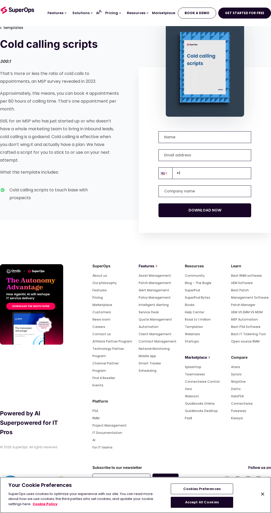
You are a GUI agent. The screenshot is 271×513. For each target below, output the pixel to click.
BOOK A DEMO (197, 13)
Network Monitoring (154, 348)
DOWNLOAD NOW (204, 210)
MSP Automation (244, 319)
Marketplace (102, 305)
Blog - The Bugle (198, 283)
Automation (148, 327)
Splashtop (193, 367)
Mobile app (147, 356)
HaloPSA (237, 396)
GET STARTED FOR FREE (244, 13)
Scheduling (147, 370)
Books (190, 305)
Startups (192, 341)
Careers (98, 327)
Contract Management (157, 341)
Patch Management (155, 283)
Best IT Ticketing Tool (248, 334)
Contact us (101, 334)
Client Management (155, 334)
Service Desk (149, 312)
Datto (236, 389)
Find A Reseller (103, 378)
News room (101, 319)
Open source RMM (245, 341)
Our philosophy (104, 283)
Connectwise (242, 403)
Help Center (194, 312)
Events (97, 385)
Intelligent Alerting (154, 305)
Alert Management (154, 290)
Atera (235, 367)
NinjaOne (238, 381)
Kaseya (237, 418)
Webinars (192, 334)
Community (195, 275)
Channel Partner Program (105, 367)
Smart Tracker (150, 363)
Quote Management (155, 319)
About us (99, 275)
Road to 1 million (198, 319)
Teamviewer (195, 374)
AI (93, 440)
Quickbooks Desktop (201, 411)
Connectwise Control (202, 381)
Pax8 (188, 418)
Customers (101, 312)
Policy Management (155, 297)
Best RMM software (246, 275)
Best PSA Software (246, 327)
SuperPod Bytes (197, 297)
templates (11, 27)
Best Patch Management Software (250, 294)
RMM (95, 418)
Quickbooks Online (200, 403)
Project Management (109, 425)
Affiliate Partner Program (112, 341)
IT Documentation (107, 433)
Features (99, 290)
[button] (165, 173)
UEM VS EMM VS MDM (247, 312)
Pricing (97, 297)
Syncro (236, 374)
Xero (188, 389)
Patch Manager (243, 305)
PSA (95, 411)
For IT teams (102, 447)
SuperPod (192, 290)
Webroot (192, 396)
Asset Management (155, 275)
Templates (194, 327)
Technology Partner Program (108, 352)
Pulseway (238, 411)
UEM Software (242, 283)
